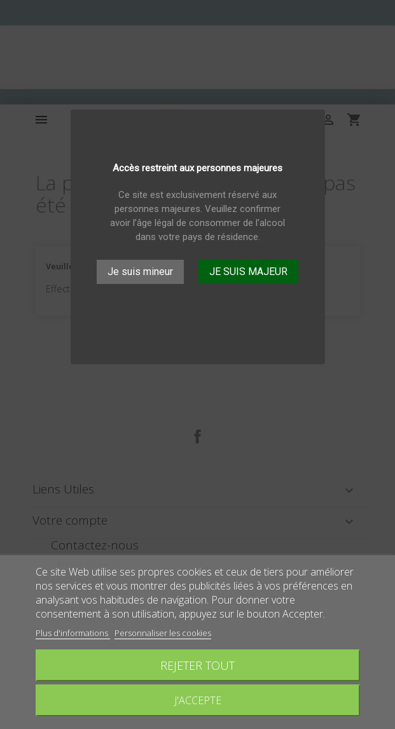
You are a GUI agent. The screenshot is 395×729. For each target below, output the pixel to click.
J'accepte (197, 700)
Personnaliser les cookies (162, 633)
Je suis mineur (140, 271)
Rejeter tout (197, 665)
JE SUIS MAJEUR (248, 271)
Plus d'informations (73, 633)
